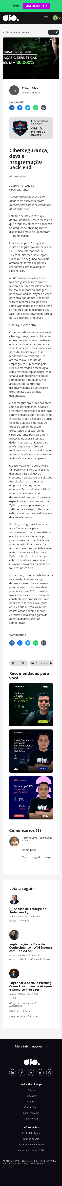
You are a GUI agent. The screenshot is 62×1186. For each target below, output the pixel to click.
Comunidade (31, 1107)
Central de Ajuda (31, 1133)
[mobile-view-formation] (31, 128)
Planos (31, 1090)
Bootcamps (31, 1095)
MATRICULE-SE (36, 6)
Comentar (47, 663)
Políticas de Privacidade (31, 1144)
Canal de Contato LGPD (31, 1150)
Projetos (31, 1101)
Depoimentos (31, 1118)
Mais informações (31, 1046)
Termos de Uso (31, 1138)
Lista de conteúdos (16, 32)
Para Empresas (31, 1113)
